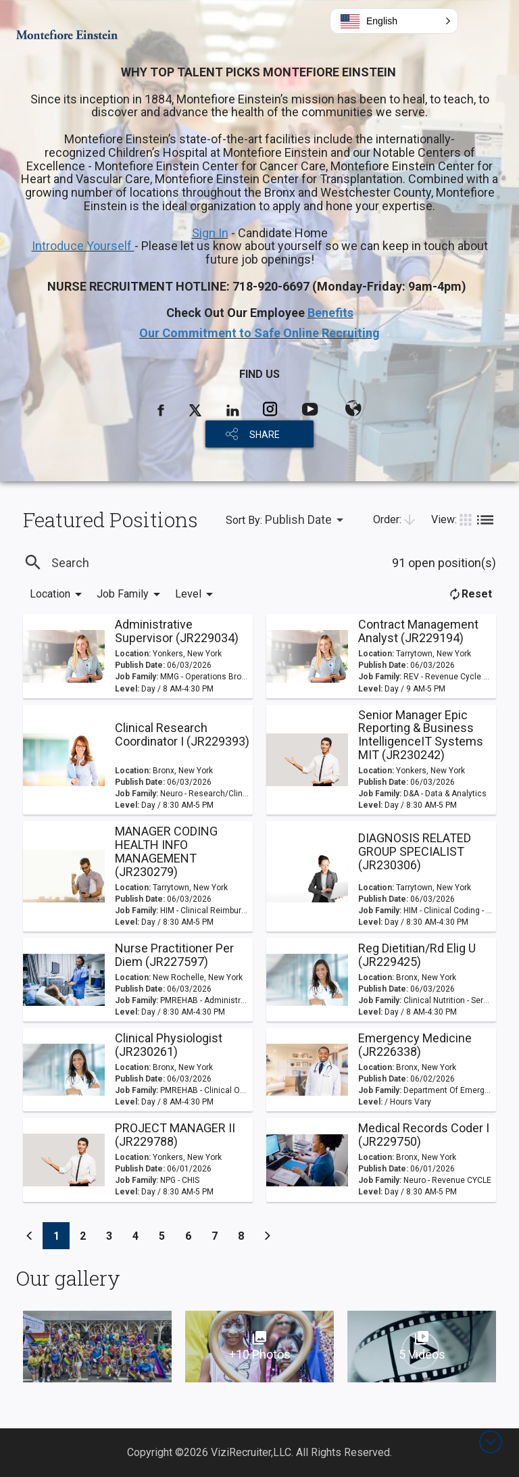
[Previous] (29, 1235)
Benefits (330, 313)
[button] (394, 21)
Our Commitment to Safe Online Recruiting (259, 333)
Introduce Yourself (83, 246)
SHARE (264, 434)
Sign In (210, 233)
